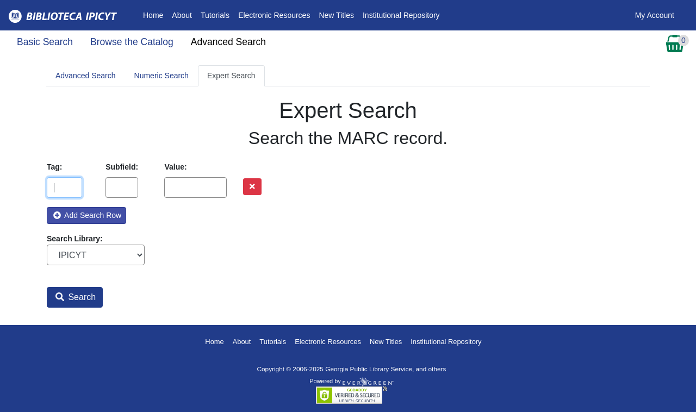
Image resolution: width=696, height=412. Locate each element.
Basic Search (45, 41)
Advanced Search (228, 41)
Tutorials (215, 15)
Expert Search (231, 75)
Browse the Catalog (131, 41)
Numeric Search (161, 75)
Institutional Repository (401, 15)
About (182, 15)
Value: (175, 167)
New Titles (336, 15)
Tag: (55, 167)
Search (75, 297)
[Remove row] (252, 186)
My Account (654, 15)
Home (155, 14)
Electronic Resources (274, 15)
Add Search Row (87, 215)
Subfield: (121, 167)
